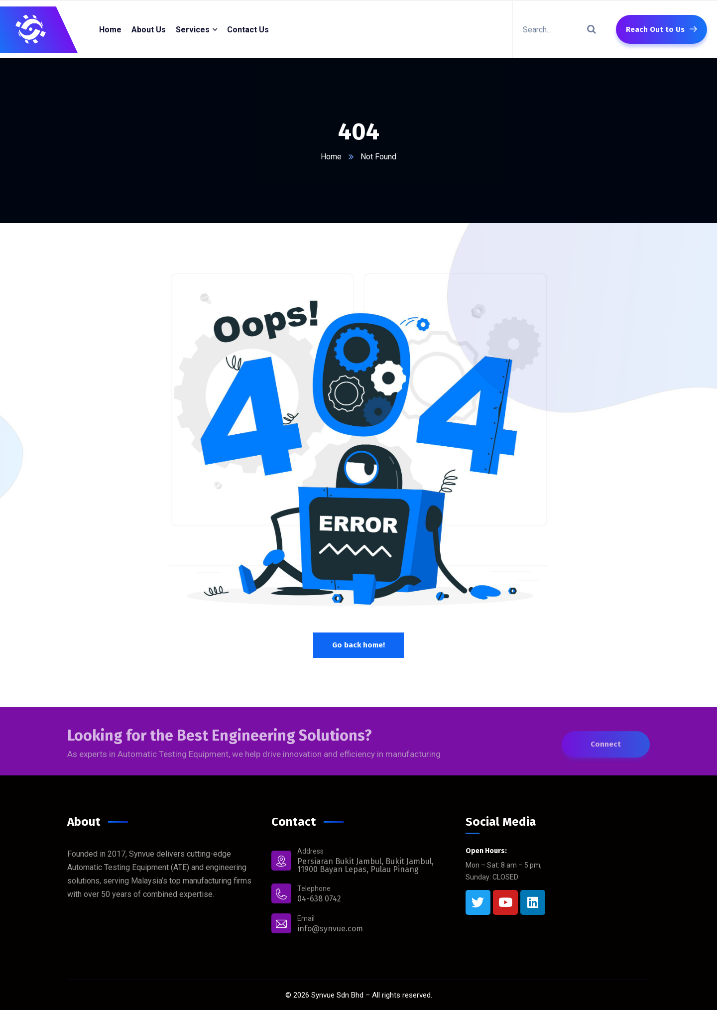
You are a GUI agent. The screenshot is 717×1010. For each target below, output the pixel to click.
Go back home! (358, 644)
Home (331, 156)
